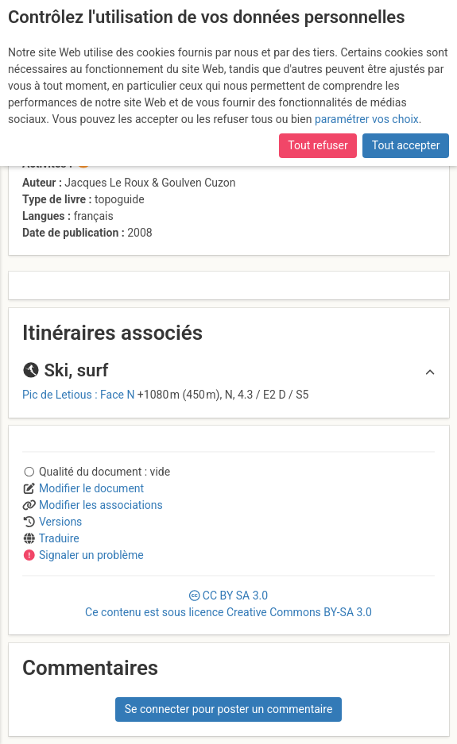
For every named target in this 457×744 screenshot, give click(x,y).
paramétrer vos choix (367, 119)
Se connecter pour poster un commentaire (229, 709)
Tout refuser (317, 145)
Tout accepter (406, 145)
